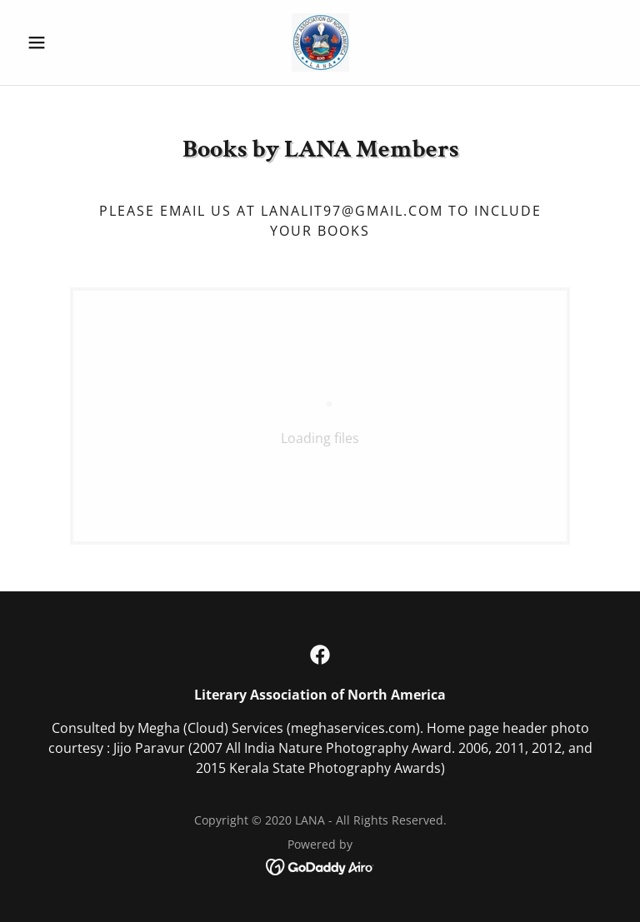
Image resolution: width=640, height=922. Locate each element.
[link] (320, 42)
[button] (65, 42)
